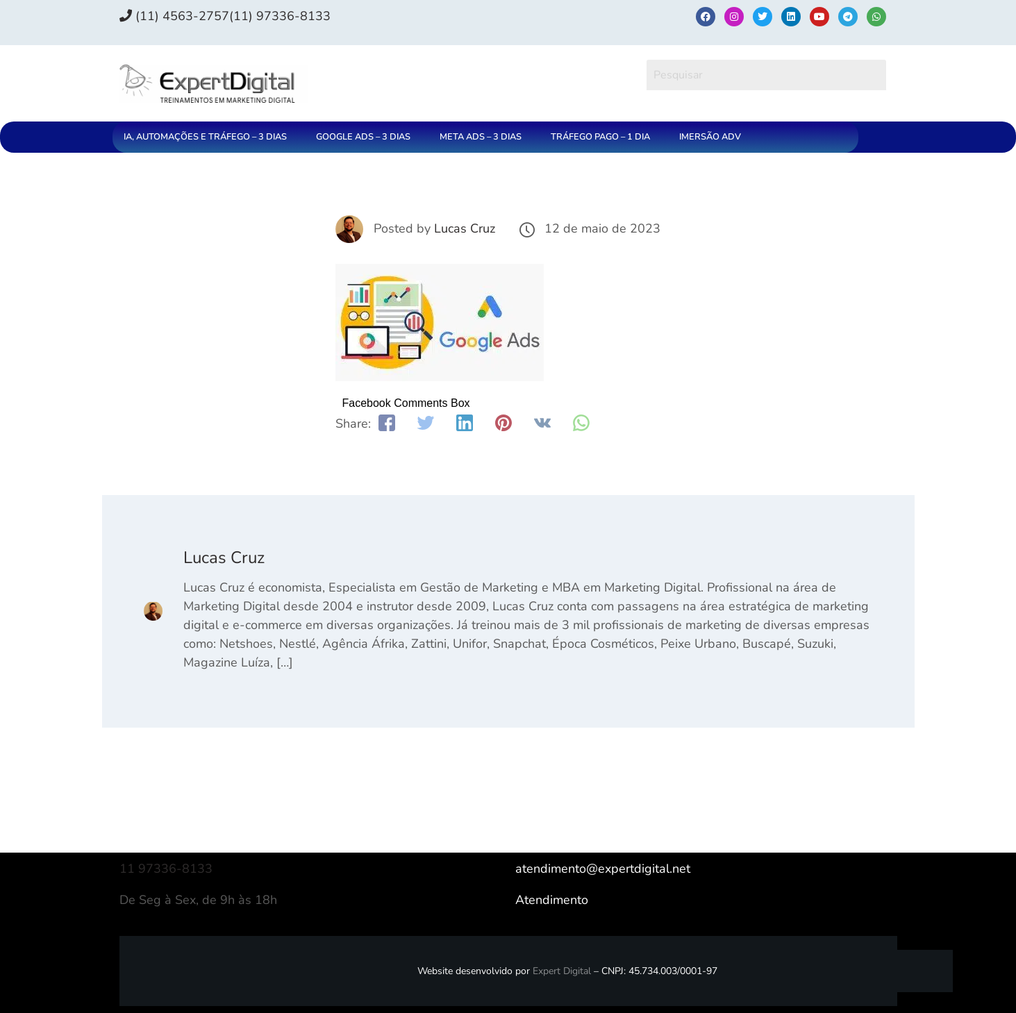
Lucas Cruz (464, 228)
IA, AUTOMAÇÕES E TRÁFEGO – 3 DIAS (205, 137)
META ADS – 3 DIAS (481, 137)
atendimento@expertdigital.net (602, 868)
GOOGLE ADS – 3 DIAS (363, 137)
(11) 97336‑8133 (280, 16)
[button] (209, 137)
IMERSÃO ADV (710, 137)
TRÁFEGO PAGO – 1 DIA (600, 137)
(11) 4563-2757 (174, 16)
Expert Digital (562, 971)
